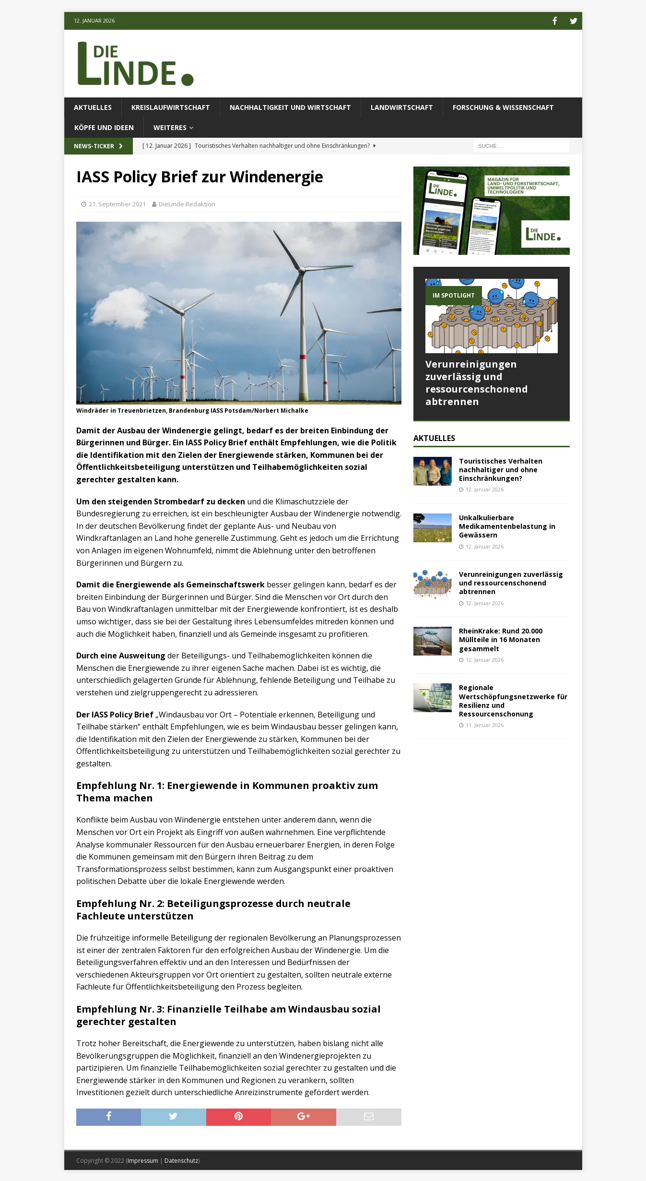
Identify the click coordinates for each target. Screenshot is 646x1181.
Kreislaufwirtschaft (170, 106)
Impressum (143, 1160)
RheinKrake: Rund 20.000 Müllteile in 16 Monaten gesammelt (500, 638)
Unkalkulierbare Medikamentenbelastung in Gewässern (507, 525)
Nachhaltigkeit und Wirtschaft (290, 106)
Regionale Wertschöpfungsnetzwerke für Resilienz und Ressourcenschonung (513, 699)
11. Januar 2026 (485, 724)
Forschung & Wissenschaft (503, 106)
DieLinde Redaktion (187, 203)
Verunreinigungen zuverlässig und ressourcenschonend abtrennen (476, 382)
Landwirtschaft (402, 106)
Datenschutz (181, 1160)
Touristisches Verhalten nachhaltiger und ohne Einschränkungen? (500, 468)
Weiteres (170, 126)
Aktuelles (93, 106)
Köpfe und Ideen (104, 126)
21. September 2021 (117, 203)
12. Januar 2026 (485, 488)
